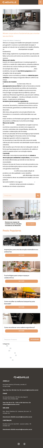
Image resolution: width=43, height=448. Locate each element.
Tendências (6, 358)
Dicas (4, 346)
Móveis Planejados (8, 353)
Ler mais (21, 255)
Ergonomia (6, 348)
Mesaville (5, 351)
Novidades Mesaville (9, 355)
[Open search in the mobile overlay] (21, 339)
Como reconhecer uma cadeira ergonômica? (19, 327)
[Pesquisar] (38, 195)
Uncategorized (7, 360)
